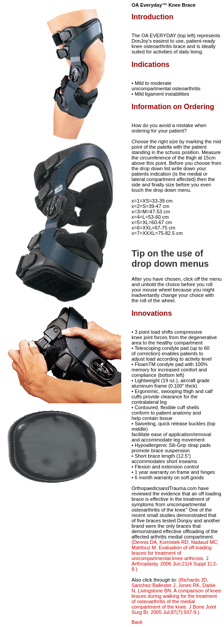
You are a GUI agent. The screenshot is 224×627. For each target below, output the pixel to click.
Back (137, 622)
